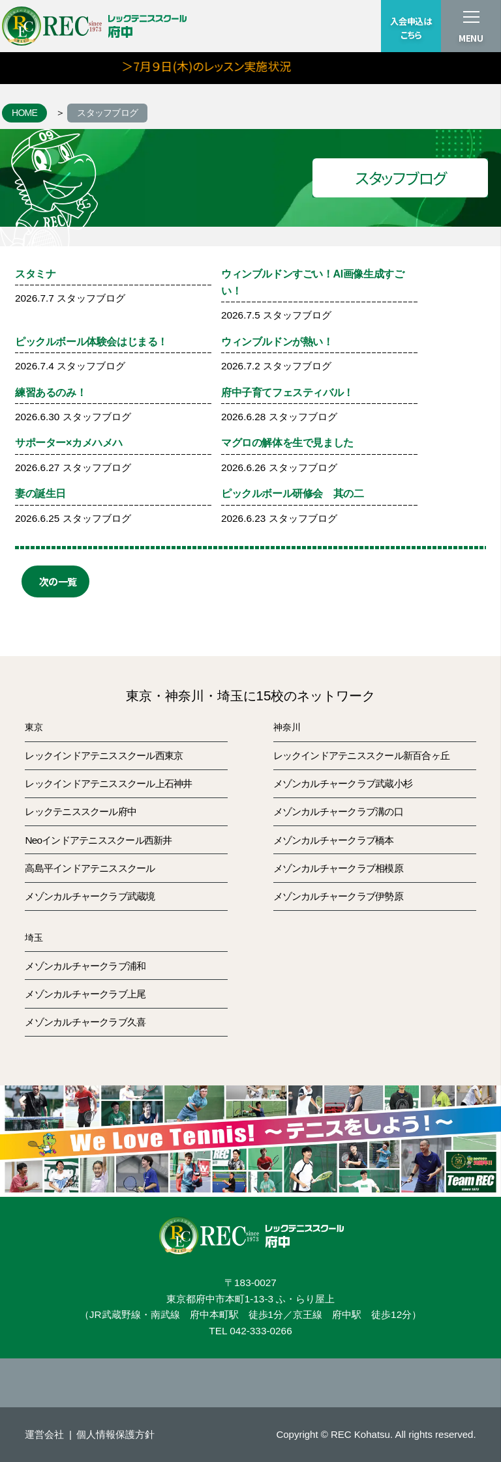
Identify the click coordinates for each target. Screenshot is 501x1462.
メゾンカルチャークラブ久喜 (85, 1021)
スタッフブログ (107, 113)
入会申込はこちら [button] (410, 28)
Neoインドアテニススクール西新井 (98, 840)
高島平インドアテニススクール (90, 868)
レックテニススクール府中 (80, 811)
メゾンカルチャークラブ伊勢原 (338, 896)
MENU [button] (471, 38)
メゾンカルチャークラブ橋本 (333, 840)
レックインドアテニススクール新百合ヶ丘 (361, 755)
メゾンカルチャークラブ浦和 (85, 965)
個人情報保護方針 (115, 1434)
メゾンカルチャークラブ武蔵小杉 (343, 783)
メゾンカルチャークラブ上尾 (85, 993)
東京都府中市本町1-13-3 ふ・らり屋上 (250, 1298)
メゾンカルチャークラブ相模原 (338, 868)
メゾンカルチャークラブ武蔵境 (90, 896)
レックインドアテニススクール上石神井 (108, 783)
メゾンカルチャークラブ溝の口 (338, 811)
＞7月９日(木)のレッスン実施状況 (233, 66)
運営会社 (44, 1434)
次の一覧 (57, 581)
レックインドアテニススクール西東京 (104, 755)
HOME (24, 113)
